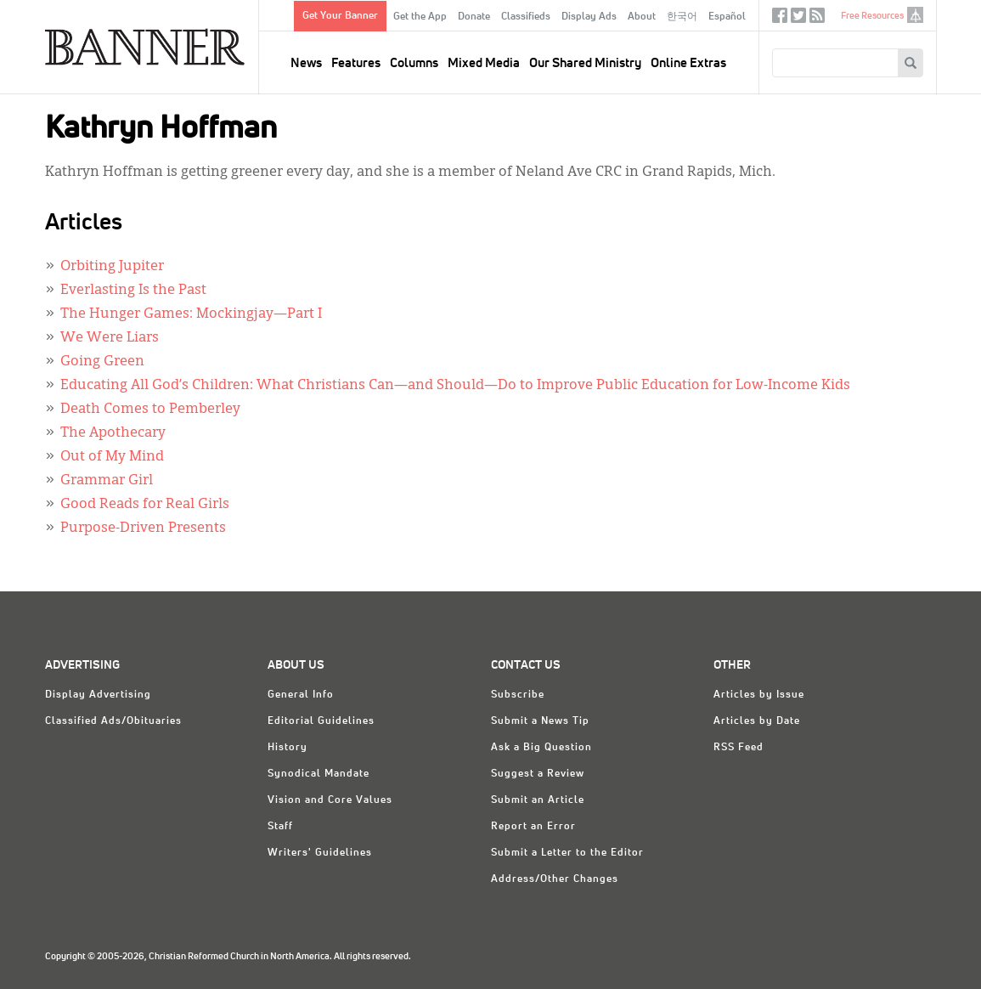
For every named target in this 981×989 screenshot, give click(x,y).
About (642, 17)
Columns (414, 63)
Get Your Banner (340, 16)
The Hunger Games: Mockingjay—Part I (191, 314)
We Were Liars (109, 338)
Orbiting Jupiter (112, 267)
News (306, 63)
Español (727, 17)
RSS (817, 19)
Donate (474, 17)
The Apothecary (113, 433)
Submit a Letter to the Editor (567, 853)
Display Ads (589, 17)
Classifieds (525, 17)
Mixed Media (484, 63)
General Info (301, 695)
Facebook (779, 19)
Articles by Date (756, 721)
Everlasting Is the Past (133, 290)
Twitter (798, 19)
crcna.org (915, 15)
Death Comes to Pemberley (150, 409)
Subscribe (517, 695)
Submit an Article (537, 800)
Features (356, 63)
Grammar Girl (106, 481)
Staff (280, 827)
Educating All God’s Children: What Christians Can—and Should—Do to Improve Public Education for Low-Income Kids (455, 386)
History (287, 748)
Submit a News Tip (540, 721)
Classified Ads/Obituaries (113, 721)
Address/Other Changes (554, 879)
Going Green (102, 362)
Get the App (420, 17)
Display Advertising (98, 695)
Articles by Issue (758, 695)
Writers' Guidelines (320, 853)
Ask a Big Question (541, 748)
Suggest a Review (537, 774)
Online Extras (688, 63)
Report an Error (533, 827)
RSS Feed (738, 748)
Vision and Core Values (330, 800)
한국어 (682, 17)
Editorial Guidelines (321, 721)
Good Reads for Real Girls (144, 504)
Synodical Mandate (318, 774)
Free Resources (872, 15)
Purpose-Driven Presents (143, 528)
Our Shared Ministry (585, 63)
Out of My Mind (112, 457)
